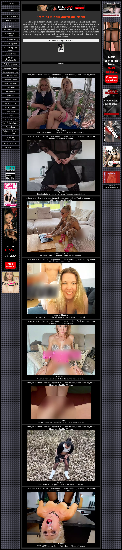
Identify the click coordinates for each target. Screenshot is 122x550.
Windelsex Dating (10, 40)
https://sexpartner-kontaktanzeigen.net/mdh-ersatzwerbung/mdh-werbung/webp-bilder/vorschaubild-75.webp (61, 288)
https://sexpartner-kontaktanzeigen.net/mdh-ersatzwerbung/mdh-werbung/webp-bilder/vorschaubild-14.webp (61, 517)
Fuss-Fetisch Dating (10, 123)
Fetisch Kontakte (10, 64)
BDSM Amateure (10, 76)
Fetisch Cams (10, 119)
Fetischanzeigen (10, 29)
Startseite (10, 10)
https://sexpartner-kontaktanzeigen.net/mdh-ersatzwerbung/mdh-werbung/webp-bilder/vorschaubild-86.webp (61, 403)
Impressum (10, 3)
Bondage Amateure (10, 72)
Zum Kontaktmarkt (10, 16)
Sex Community (10, 84)
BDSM (10, 115)
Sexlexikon (10, 127)
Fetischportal (10, 103)
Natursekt (10, 95)
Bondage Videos (10, 68)
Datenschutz (10, 147)
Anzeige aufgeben (10, 20)
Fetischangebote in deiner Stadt (10, 132)
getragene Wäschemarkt (10, 59)
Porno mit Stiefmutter (10, 138)
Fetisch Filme (10, 107)
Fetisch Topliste (10, 44)
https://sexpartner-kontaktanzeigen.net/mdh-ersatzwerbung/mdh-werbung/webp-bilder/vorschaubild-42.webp (61, 165)
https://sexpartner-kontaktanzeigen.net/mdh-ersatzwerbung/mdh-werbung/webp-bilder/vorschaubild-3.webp (61, 227)
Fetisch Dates (10, 54)
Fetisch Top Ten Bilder (10, 48)
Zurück (61, 63)
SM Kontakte (10, 99)
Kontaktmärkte (10, 88)
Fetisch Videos (10, 111)
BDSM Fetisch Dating (10, 34)
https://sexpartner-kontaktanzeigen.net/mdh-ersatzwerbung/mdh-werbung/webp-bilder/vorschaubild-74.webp (61, 104)
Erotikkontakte (10, 91)
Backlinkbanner (10, 143)
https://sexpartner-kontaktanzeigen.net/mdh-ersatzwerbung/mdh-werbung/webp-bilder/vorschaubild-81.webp (61, 350)
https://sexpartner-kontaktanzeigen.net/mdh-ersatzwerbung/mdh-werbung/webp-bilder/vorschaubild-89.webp (61, 456)
